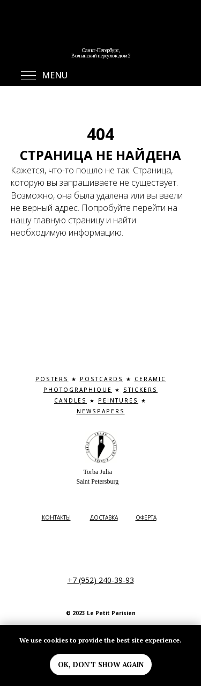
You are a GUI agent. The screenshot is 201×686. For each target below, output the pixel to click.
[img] (101, 32)
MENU (55, 75)
